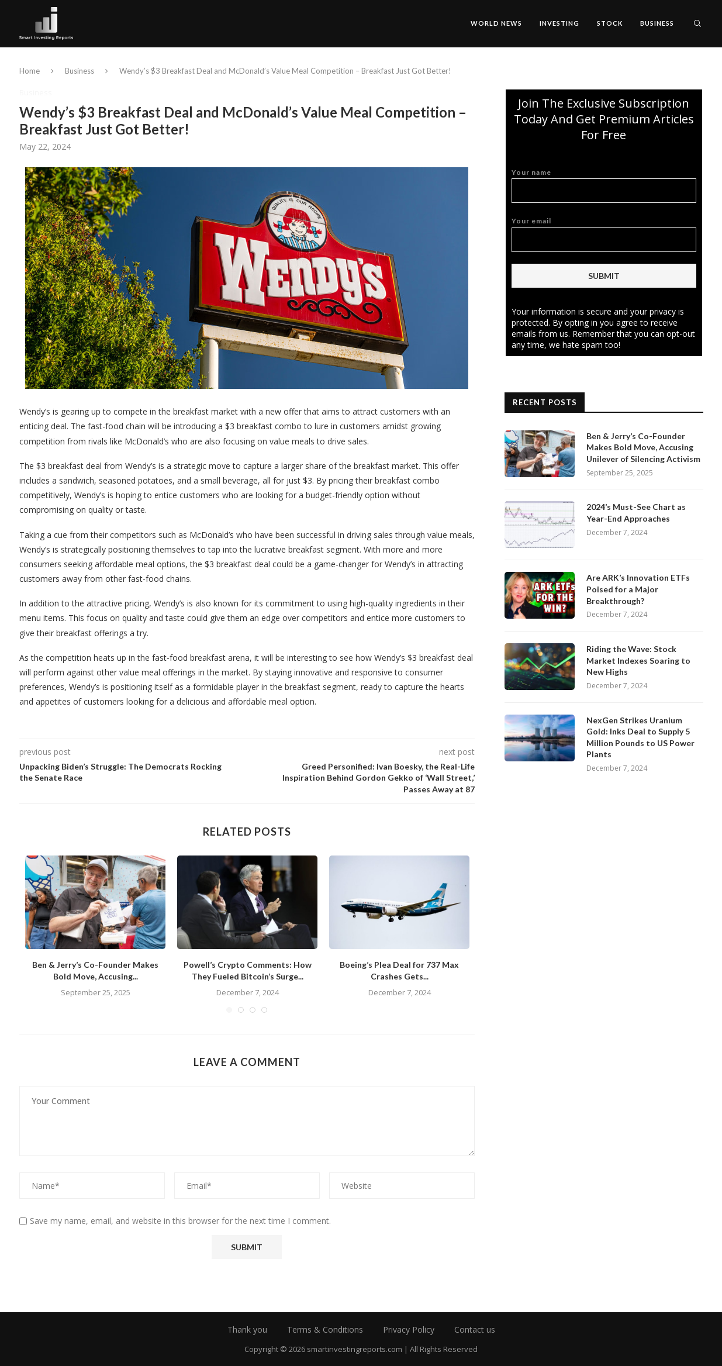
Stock (610, 23)
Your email (604, 234)
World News (496, 23)
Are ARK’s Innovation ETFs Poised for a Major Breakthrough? (638, 588)
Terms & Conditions (325, 1329)
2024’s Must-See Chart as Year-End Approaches (636, 512)
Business (657, 23)
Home (29, 70)
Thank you (247, 1329)
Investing (559, 23)
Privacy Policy (408, 1329)
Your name (604, 185)
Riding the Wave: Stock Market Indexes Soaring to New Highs (638, 660)
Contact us (474, 1329)
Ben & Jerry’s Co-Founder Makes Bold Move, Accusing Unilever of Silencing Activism (643, 447)
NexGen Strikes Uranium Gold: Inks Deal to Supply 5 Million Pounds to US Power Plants (640, 737)
